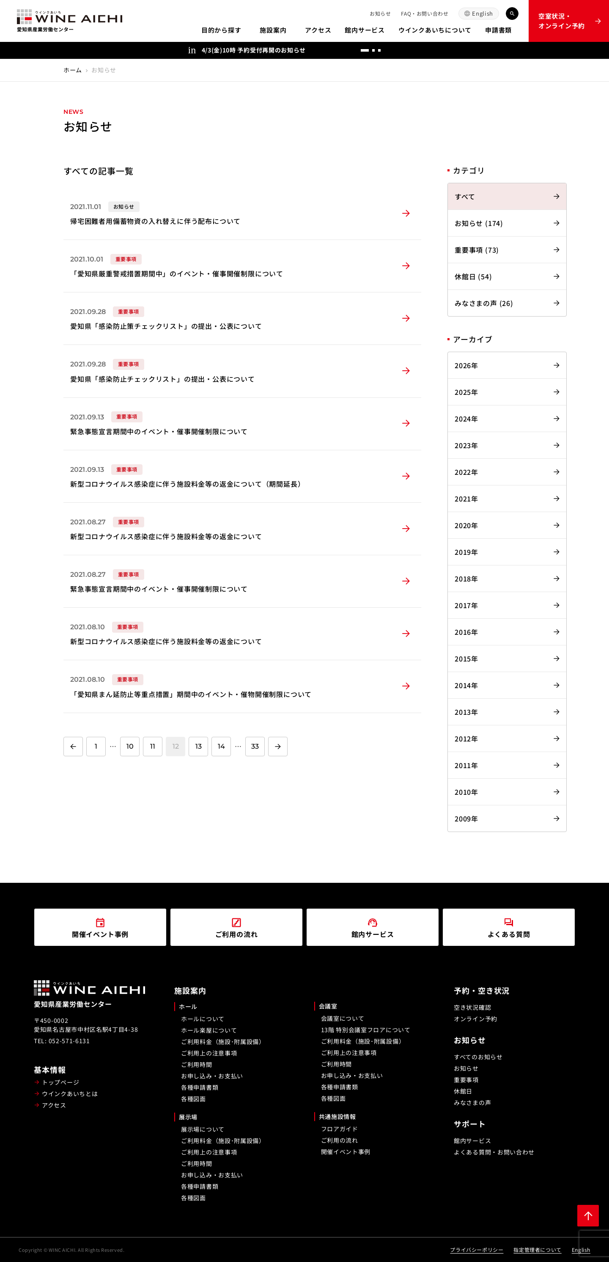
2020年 (466, 525)
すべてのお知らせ (478, 1057)
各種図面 (193, 1098)
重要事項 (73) (477, 250)
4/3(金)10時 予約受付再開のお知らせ (254, 50)
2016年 (466, 632)
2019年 (466, 552)
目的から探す (221, 29)
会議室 (328, 1006)
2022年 (466, 472)
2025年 (466, 392)
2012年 (466, 738)
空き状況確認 (472, 1007)
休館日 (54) (473, 276)
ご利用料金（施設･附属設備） (223, 1041)
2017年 (466, 605)
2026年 (466, 365)
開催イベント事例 (346, 1151)
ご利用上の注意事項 (209, 1053)
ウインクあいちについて (435, 29)
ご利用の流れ (339, 1140)
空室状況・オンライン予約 (561, 20)
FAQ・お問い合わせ (424, 13)
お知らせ (380, 13)
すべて (465, 196)
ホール (188, 1006)
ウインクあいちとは (70, 1093)
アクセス (318, 29)
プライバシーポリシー (476, 1249)
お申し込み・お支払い (212, 1076)
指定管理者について (537, 1249)
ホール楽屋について (209, 1030)
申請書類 (498, 29)
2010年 (466, 792)
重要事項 (466, 1079)
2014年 (466, 685)
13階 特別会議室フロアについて (366, 1029)
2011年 (466, 765)
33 (255, 746)
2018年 (466, 578)
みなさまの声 (472, 1102)
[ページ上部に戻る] (588, 1215)
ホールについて (203, 1018)
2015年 (466, 658)
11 (152, 746)
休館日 (463, 1091)
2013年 (466, 712)
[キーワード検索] (512, 13)
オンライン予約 (475, 1018)
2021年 (466, 498)
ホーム (72, 70)
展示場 (188, 1117)
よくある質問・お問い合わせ (494, 1152)
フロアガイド (339, 1128)
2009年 (466, 818)
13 (198, 746)
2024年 (466, 418)
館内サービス (365, 29)
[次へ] (412, 50)
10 (130, 746)
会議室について (343, 1018)
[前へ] (395, 50)
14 (221, 746)
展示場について (203, 1129)
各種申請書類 (199, 1087)
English (482, 13)
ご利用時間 (196, 1064)
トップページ (60, 1082)
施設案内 (273, 29)
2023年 (466, 445)
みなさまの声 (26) (484, 303)
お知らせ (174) (479, 223)
